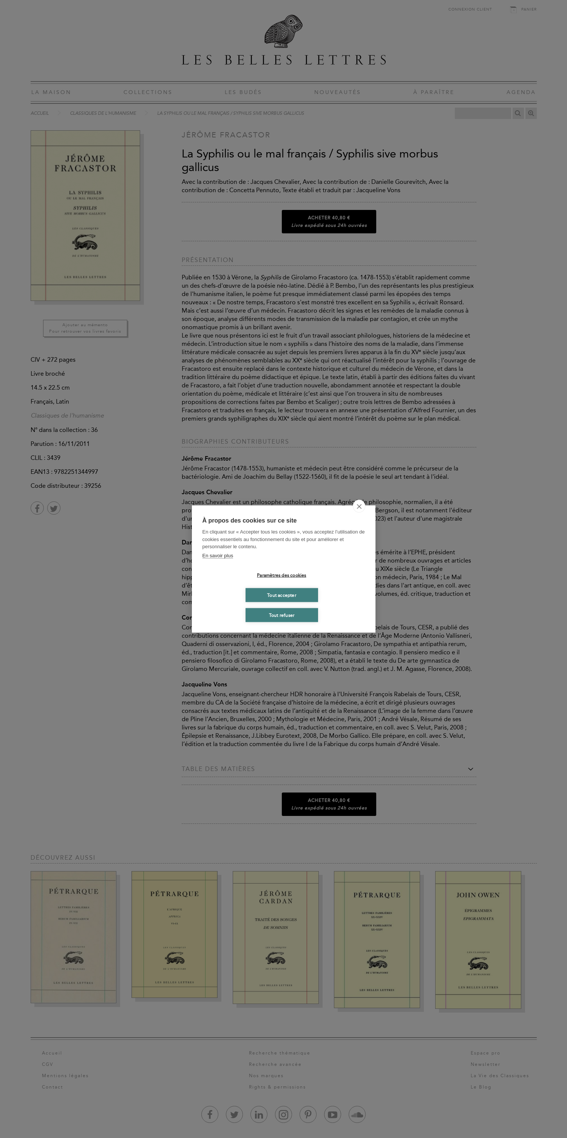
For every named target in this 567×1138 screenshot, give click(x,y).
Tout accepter (281, 595)
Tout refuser (281, 615)
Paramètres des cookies (281, 575)
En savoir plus (217, 555)
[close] (359, 506)
